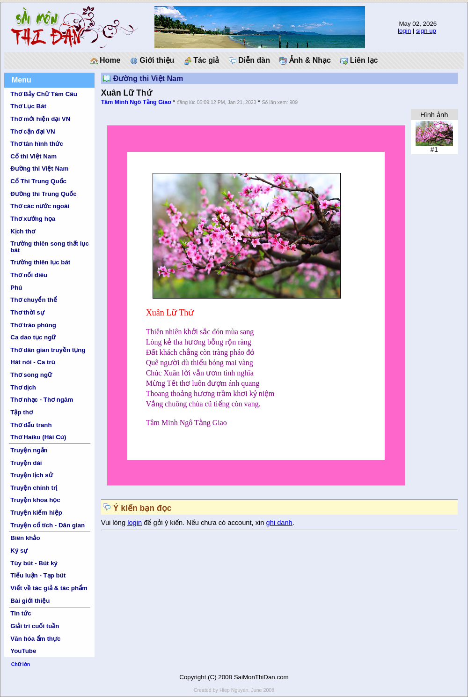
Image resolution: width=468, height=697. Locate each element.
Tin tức (20, 613)
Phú (16, 287)
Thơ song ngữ (31, 374)
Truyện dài (26, 462)
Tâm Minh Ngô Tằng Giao (136, 102)
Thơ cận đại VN (32, 131)
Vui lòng (114, 522)
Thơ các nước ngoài (39, 206)
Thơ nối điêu (28, 274)
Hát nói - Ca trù (32, 362)
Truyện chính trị (33, 487)
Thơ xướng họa (32, 218)
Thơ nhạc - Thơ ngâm (41, 399)
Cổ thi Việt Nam (33, 156)
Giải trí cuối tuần (34, 626)
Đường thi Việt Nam (39, 168)
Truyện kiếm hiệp (36, 512)
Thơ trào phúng (33, 325)
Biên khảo (25, 537)
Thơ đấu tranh (30, 424)
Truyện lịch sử (31, 475)
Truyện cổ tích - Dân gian (47, 525)
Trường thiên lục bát (40, 262)
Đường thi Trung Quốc (43, 193)
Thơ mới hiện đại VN (40, 118)
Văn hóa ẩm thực (35, 638)
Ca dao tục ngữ (33, 337)
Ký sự (19, 550)
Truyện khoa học (35, 499)
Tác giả (201, 60)
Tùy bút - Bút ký (34, 563)
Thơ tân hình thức (36, 143)
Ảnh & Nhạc (305, 60)
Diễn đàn (249, 60)
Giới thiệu (152, 60)
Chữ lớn (20, 664)
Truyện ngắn (28, 450)
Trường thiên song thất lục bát (49, 246)
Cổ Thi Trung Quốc (38, 181)
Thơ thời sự (27, 312)
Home (105, 60)
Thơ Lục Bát (28, 106)
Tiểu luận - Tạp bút (38, 575)
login (404, 30)
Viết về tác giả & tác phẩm (49, 588)
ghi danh (279, 522)
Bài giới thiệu (30, 600)
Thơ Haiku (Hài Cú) (38, 437)
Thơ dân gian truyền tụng (47, 349)
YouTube (23, 650)
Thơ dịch (23, 387)
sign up (426, 30)
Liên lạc (359, 60)
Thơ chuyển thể (33, 299)
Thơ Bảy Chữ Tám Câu (43, 93)
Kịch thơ (22, 231)
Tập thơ (21, 412)
